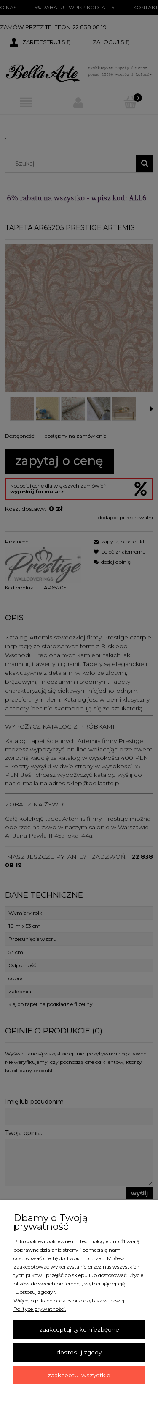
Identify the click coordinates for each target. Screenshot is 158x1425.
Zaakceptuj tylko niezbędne (79, 1329)
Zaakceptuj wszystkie (79, 1375)
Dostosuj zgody (79, 1352)
